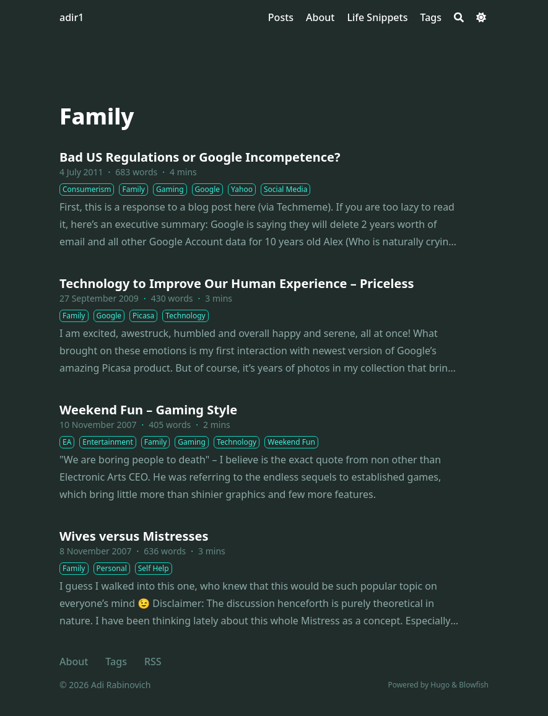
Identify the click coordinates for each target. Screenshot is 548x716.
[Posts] (281, 17)
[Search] (459, 17)
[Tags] (430, 17)
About (73, 661)
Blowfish (474, 684)
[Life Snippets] (377, 17)
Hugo (440, 684)
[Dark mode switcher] (481, 17)
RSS (153, 661)
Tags (116, 661)
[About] (320, 17)
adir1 (71, 17)
